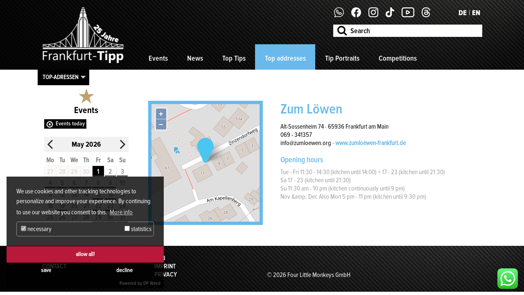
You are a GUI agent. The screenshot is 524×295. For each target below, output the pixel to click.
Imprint (165, 266)
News (195, 58)
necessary (36, 229)
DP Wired (151, 283)
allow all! (85, 254)
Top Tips (234, 58)
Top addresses (285, 58)
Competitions (398, 58)
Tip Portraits (342, 58)
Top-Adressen (61, 77)
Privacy (165, 274)
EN (476, 12)
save (46, 270)
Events (158, 58)
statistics (137, 229)
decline (124, 270)
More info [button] (121, 212)
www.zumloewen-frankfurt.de (370, 143)
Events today (70, 123)
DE (462, 12)
